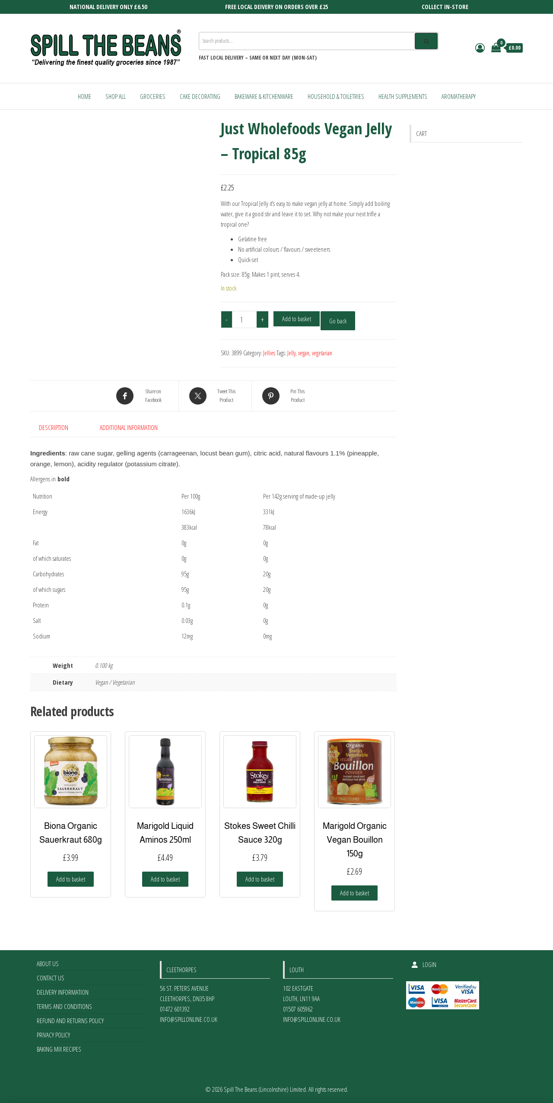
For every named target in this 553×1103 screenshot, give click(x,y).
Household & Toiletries (336, 96)
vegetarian (322, 353)
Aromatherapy (459, 96)
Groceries (152, 96)
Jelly (291, 353)
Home (84, 96)
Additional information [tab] (129, 427)
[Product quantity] (244, 319)
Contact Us (50, 977)
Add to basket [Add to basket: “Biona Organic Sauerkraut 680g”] (70, 879)
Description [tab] (53, 427)
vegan (303, 353)
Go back (337, 320)
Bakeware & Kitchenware (264, 96)
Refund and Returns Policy (70, 1020)
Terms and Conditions (64, 1006)
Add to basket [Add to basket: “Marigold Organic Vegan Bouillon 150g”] (354, 892)
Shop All (115, 96)
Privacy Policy (53, 1034)
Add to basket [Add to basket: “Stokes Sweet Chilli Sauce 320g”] (259, 879)
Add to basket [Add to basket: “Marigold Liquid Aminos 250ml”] (165, 879)
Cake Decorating (200, 96)
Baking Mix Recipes (59, 1049)
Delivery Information (63, 992)
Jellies (269, 353)
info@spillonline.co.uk (188, 1019)
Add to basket (296, 318)
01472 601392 (175, 1009)
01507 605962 (298, 1009)
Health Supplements (402, 96)
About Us (48, 963)
